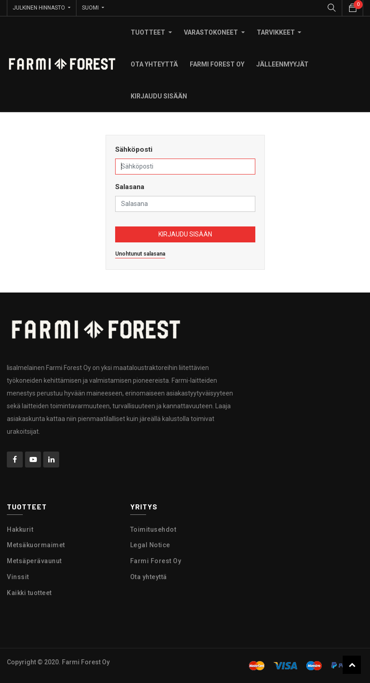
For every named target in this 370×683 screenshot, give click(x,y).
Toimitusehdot (153, 529)
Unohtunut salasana (140, 254)
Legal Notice (150, 545)
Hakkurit (20, 529)
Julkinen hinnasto (39, 8)
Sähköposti (133, 149)
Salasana (129, 187)
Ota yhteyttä (148, 576)
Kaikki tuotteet (29, 592)
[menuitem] (154, 64)
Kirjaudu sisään (185, 234)
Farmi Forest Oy (156, 561)
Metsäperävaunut (34, 561)
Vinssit (18, 576)
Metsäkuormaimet (36, 545)
